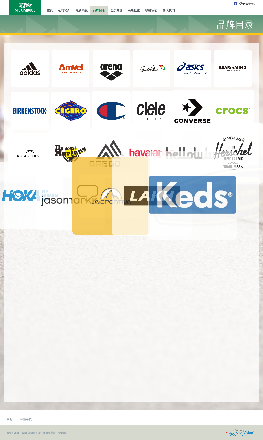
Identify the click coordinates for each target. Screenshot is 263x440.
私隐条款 (26, 419)
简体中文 (248, 4)
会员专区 (116, 9)
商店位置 (134, 9)
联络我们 (151, 9)
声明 (9, 419)
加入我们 (169, 9)
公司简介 (64, 9)
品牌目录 (99, 9)
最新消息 (82, 9)
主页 (50, 9)
